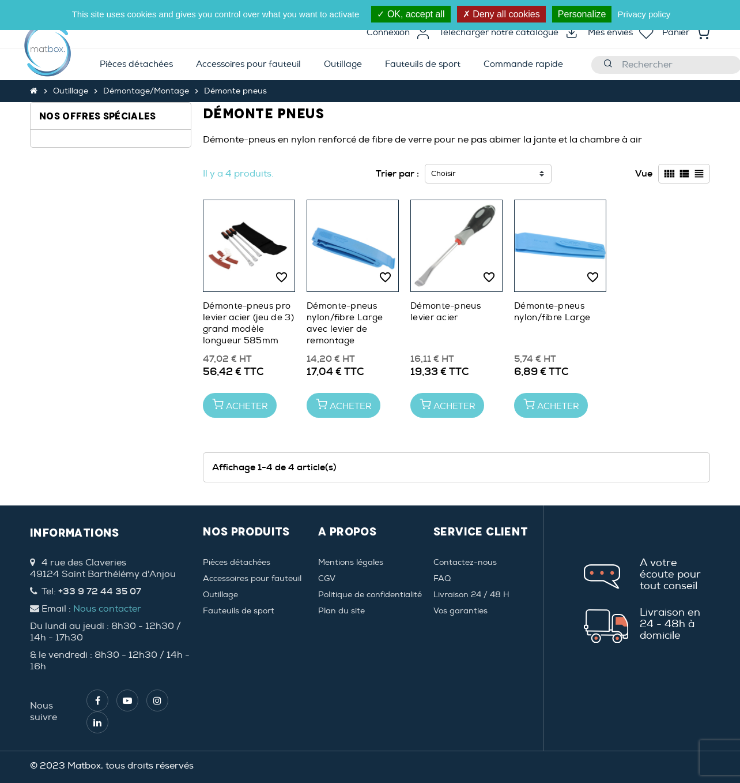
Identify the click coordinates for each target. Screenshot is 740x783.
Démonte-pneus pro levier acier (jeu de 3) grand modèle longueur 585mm (248, 323)
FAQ (442, 578)
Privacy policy (644, 14)
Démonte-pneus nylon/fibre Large (552, 312)
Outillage (220, 595)
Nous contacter (107, 609)
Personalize (582, 14)
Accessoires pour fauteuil (252, 578)
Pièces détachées (236, 562)
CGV (326, 578)
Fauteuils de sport (238, 611)
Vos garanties (460, 611)
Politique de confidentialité (370, 595)
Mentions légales (350, 562)
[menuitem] (136, 65)
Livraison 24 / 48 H (471, 595)
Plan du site (341, 611)
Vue (643, 173)
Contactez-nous (465, 562)
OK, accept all (410, 14)
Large (66, 165)
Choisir (443, 173)
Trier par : (397, 173)
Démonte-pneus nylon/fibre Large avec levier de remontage (345, 323)
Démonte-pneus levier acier (445, 312)
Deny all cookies (501, 14)
